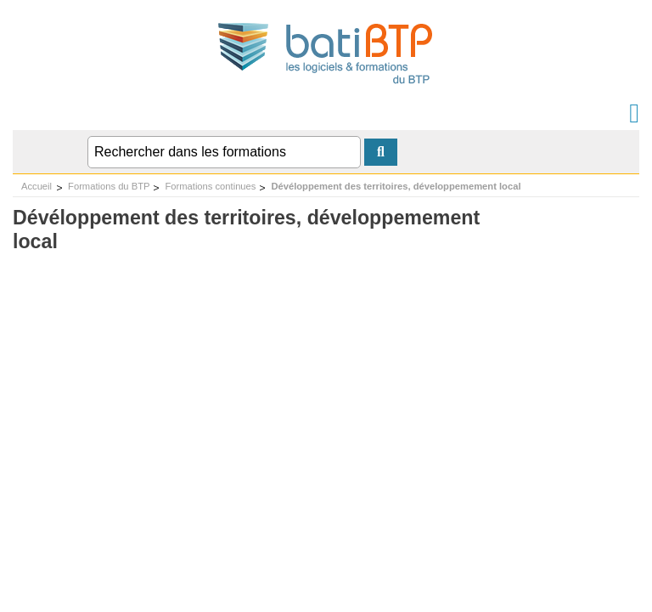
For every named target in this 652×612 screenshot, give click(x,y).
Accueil (36, 186)
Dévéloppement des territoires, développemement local (395, 186)
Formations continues (210, 186)
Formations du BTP (108, 186)
